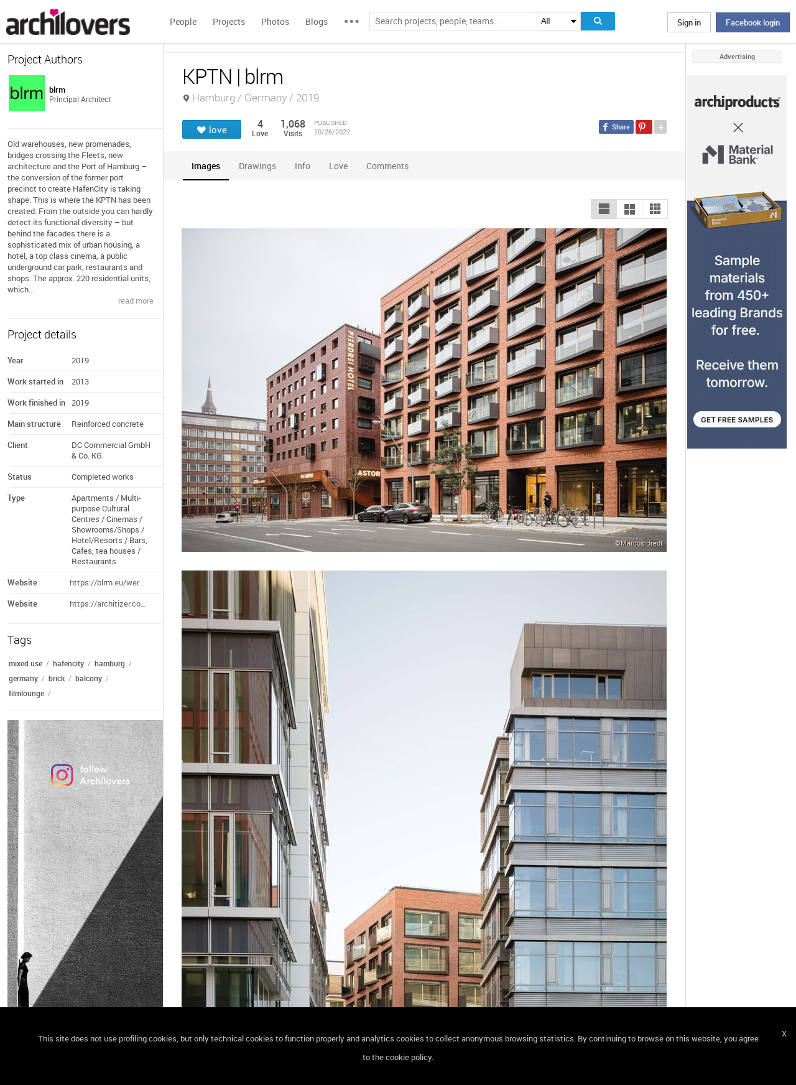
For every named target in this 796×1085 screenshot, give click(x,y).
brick (57, 678)
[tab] (205, 165)
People (183, 21)
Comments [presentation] (390, 166)
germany (23, 678)
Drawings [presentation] (257, 166)
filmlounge (26, 693)
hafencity (68, 663)
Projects (229, 21)
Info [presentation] (302, 166)
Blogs (316, 21)
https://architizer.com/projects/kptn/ (109, 603)
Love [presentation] (338, 166)
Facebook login (753, 22)
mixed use (25, 663)
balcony (88, 678)
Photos (275, 21)
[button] (604, 209)
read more (136, 300)
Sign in (689, 22)
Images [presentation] (206, 166)
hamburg (110, 663)
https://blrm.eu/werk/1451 (109, 582)
